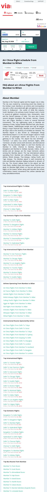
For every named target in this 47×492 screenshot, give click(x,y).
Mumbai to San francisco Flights (14, 254)
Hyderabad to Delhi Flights (12, 437)
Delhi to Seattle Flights (11, 381)
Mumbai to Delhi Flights (11, 220)
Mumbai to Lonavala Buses (13, 491)
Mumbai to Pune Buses (11, 466)
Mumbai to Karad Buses (12, 478)
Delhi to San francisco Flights (13, 367)
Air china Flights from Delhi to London (17, 344)
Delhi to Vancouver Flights (12, 372)
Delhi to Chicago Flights (11, 377)
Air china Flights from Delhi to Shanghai (17, 341)
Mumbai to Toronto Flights (13, 268)
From (3, 32)
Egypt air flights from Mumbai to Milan (17, 303)
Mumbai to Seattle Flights (12, 277)
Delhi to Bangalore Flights (12, 420)
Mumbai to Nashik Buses (12, 482)
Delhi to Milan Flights (10, 191)
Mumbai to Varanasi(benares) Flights (16, 238)
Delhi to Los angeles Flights (13, 400)
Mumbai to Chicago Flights (12, 258)
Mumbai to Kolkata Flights (12, 229)
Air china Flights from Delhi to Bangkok (17, 350)
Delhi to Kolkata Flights (11, 455)
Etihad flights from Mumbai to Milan (16, 316)
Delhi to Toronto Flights (11, 363)
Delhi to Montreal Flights (12, 390)
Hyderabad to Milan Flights (12, 204)
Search (31, 46)
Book (41, 76)
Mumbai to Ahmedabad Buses (14, 472)
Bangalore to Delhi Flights (12, 415)
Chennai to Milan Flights (11, 209)
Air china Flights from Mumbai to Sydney (17, 335)
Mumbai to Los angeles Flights (14, 263)
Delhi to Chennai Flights (11, 441)
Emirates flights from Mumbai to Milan (17, 310)
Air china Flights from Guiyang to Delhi (17, 338)
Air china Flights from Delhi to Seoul (16, 328)
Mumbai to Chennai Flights (12, 234)
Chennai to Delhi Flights (11, 446)
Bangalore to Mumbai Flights (13, 451)
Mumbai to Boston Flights (12, 272)
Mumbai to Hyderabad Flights (13, 243)
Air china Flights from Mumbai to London (18, 353)
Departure (5, 39)
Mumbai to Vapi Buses (11, 475)
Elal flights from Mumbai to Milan (15, 307)
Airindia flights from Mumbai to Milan (16, 294)
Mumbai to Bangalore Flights (13, 225)
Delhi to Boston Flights (11, 386)
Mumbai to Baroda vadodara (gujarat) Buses (19, 488)
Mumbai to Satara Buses (12, 485)
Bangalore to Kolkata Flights (13, 432)
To (23, 32)
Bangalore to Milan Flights (12, 195)
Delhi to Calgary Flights (11, 404)
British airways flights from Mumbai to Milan (19, 297)
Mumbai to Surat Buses (11, 469)
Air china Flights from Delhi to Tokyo (16, 325)
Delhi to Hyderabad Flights (12, 427)
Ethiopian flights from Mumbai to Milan (17, 313)
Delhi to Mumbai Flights (11, 423)
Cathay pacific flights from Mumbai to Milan (19, 300)
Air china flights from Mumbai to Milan (17, 288)
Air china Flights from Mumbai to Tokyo (17, 331)
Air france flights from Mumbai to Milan (17, 291)
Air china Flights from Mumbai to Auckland (18, 347)
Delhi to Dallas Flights (11, 395)
